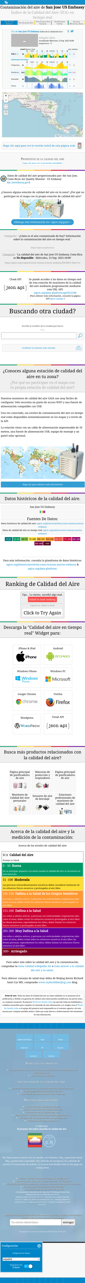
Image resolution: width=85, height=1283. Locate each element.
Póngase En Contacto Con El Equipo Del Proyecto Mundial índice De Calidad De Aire (43, 1189)
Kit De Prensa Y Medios (42, 1193)
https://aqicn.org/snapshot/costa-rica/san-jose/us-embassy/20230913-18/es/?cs (42, 262)
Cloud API (58, 762)
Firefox (58, 739)
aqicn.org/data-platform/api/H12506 (55, 292)
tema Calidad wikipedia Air (35, 1084)
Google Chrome (27, 739)
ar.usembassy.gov (18, 182)
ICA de (25, 31)
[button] (35, 107)
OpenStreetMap (67, 136)
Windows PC (58, 716)
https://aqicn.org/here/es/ (42, 247)
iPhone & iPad (27, 693)
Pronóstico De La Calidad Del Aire (43, 1229)
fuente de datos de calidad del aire (43, 1224)
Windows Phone (27, 716)
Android (58, 693)
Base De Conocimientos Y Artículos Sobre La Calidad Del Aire (42, 1205)
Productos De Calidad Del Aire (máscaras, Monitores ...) (42, 1232)
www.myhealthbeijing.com (55, 1100)
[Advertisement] (42, 594)
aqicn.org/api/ (56, 298)
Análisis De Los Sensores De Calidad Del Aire (42, 1211)
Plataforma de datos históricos (43, 1238)
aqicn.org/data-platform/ (42, 568)
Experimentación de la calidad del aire (43, 1208)
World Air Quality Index (43, 1120)
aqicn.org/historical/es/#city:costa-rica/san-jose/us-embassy (41, 564)
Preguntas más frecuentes (41, 1218)
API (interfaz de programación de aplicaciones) (42, 1235)
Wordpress (27, 763)
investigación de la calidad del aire (41, 1199)
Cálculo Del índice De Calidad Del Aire (43, 1227)
